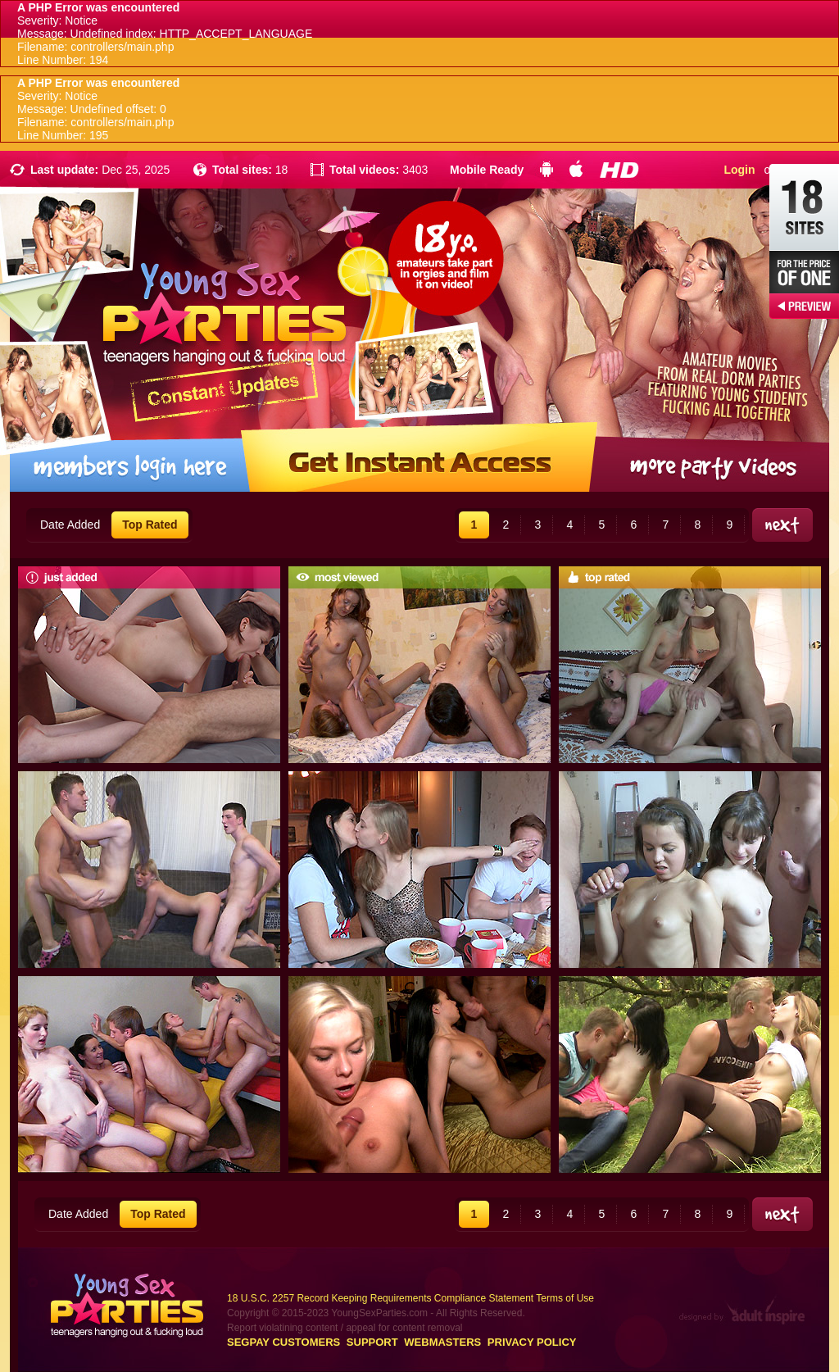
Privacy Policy (532, 1342)
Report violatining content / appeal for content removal (345, 1327)
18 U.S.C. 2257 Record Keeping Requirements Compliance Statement (380, 1298)
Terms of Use (565, 1298)
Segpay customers (283, 1342)
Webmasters (442, 1342)
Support (372, 1342)
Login (739, 169)
